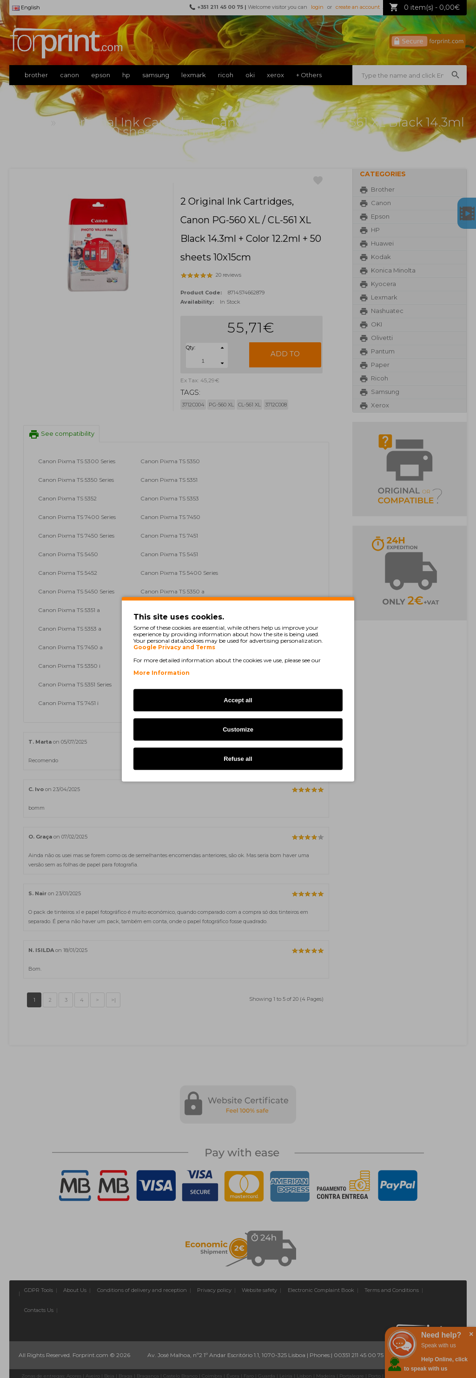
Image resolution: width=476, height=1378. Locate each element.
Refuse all (238, 758)
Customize (238, 729)
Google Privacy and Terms (174, 647)
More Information (161, 672)
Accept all (238, 699)
